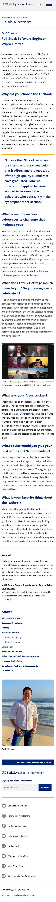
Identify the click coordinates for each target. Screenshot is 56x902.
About (7, 611)
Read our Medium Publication (21, 876)
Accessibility (23, 895)
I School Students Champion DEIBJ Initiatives (25, 561)
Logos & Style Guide (12, 661)
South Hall (7, 646)
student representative (22, 74)
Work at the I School (12, 651)
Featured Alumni (13, 642)
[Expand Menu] (49, 5)
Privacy (33, 895)
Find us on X (13, 845)
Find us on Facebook (17, 825)
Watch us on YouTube (18, 856)
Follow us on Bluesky (18, 835)
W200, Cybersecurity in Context (29, 413)
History (5, 627)
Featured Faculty (13, 637)
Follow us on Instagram (19, 815)
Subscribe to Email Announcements (20, 656)
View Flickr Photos (16, 866)
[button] (28, 713)
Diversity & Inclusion (12, 622)
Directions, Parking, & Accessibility (20, 665)
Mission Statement (11, 618)
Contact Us (7, 670)
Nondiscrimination (9, 895)
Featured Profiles (11, 632)
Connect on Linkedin (17, 805)
